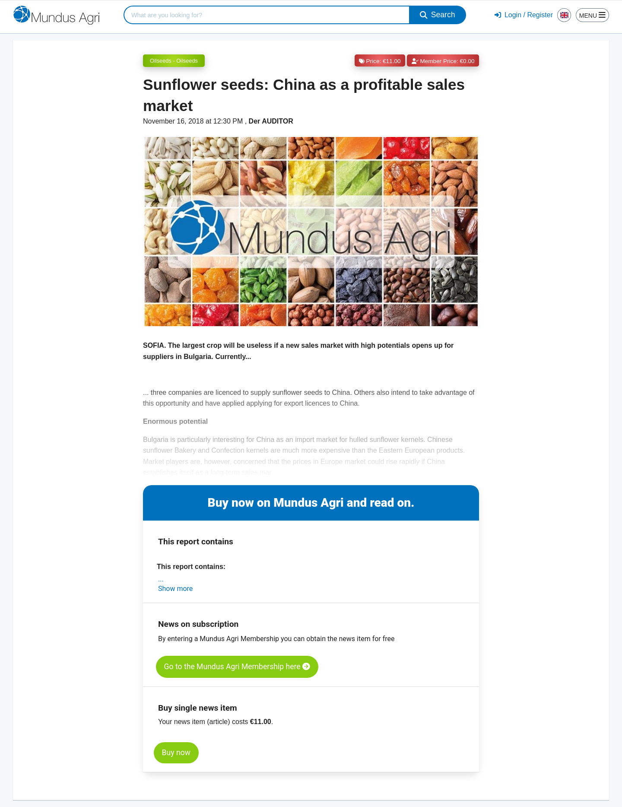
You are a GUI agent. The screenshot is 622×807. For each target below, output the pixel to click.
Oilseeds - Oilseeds (174, 60)
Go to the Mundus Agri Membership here (237, 666)
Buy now (176, 752)
